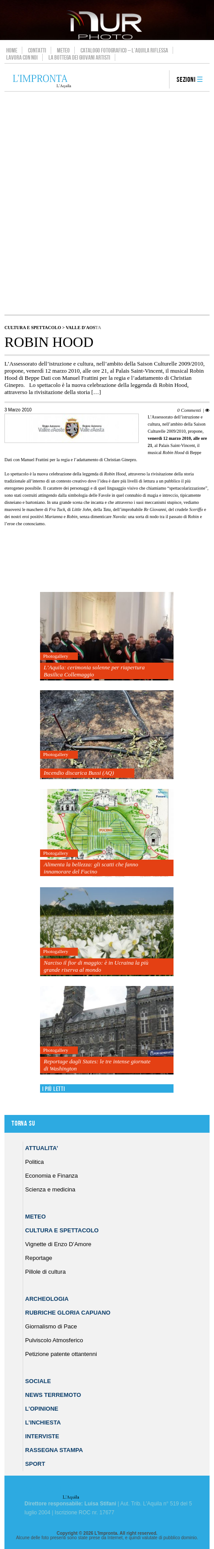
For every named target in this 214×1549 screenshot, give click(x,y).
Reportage (38, 1258)
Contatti (37, 50)
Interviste (42, 1436)
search (159, 80)
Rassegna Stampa (54, 1450)
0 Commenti (189, 410)
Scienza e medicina (50, 1189)
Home (11, 50)
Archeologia (47, 1299)
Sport (35, 1463)
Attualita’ (41, 1148)
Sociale (38, 1381)
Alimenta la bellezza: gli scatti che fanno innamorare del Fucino (91, 868)
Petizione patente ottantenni (61, 1354)
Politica (34, 1162)
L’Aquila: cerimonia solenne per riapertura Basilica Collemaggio (94, 671)
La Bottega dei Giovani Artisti (79, 57)
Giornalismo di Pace (51, 1326)
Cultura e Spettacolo (32, 327)
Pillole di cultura (45, 1271)
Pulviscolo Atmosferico (54, 1340)
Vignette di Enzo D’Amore (58, 1244)
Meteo (63, 50)
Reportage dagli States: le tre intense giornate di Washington (97, 1065)
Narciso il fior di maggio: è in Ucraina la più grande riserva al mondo (96, 966)
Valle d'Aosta (83, 327)
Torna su (23, 1123)
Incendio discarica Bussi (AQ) (79, 772)
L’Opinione (41, 1408)
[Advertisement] (107, 203)
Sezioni (186, 80)
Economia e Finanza (51, 1175)
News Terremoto (53, 1395)
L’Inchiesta (43, 1422)
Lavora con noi (22, 57)
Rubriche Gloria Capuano (68, 1312)
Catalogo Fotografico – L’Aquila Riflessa (124, 50)
